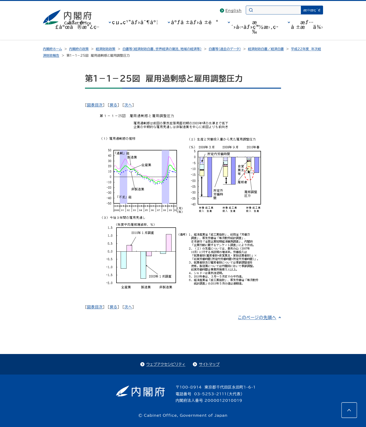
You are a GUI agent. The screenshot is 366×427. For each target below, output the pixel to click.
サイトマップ (209, 364)
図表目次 (95, 105)
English (233, 10)
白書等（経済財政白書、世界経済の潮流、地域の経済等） (162, 49)
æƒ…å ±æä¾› (307, 24)
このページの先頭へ (257, 317)
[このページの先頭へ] (349, 410)
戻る (113, 105)
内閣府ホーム (52, 49)
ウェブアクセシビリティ (165, 364)
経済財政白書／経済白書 (266, 49)
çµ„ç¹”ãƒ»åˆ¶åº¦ (135, 22)
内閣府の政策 (79, 49)
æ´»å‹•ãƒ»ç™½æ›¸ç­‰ (254, 27)
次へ (128, 105)
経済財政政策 (105, 49)
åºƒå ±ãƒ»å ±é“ (194, 22)
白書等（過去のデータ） (225, 49)
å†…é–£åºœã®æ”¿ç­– (77, 24)
